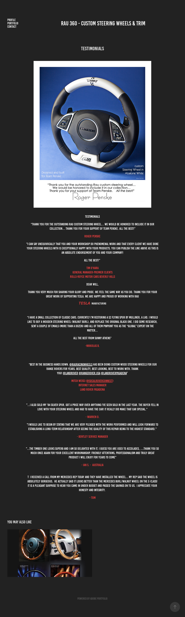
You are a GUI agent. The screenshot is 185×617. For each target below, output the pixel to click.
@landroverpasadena (114, 373)
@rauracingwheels (80, 364)
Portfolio (12, 23)
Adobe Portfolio (98, 598)
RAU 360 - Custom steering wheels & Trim (103, 23)
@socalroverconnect (99, 381)
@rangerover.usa (89, 373)
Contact (11, 26)
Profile (11, 20)
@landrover (70, 373)
